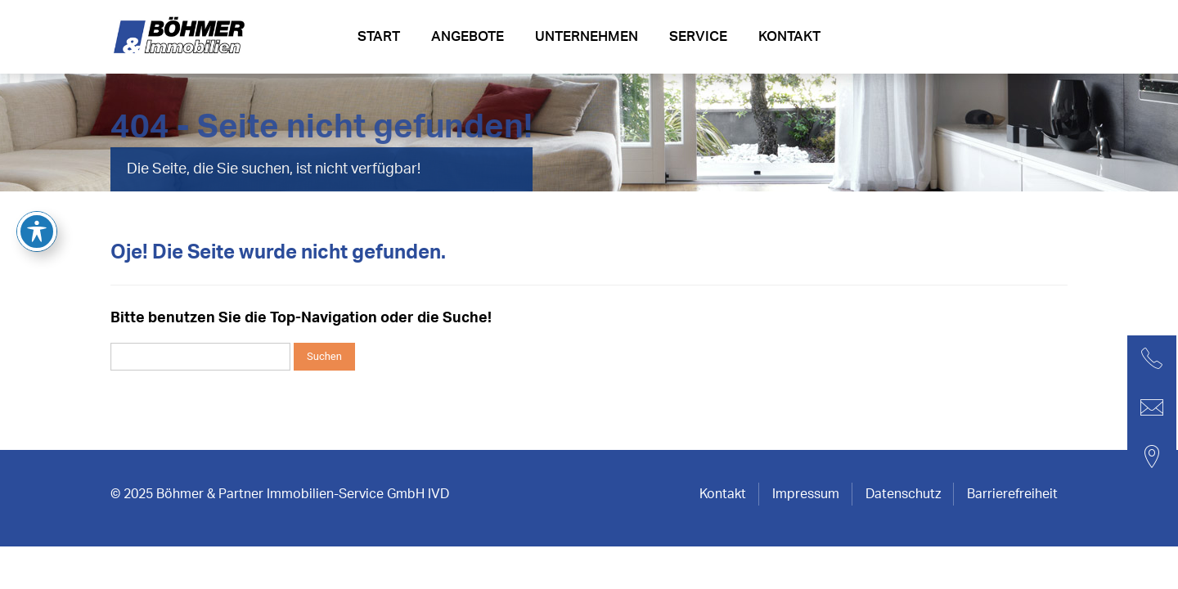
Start (378, 36)
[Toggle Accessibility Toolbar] (36, 162)
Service (698, 36)
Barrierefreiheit (1012, 494)
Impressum (805, 494)
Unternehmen (586, 36)
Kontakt (789, 36)
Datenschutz (903, 494)
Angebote (467, 36)
